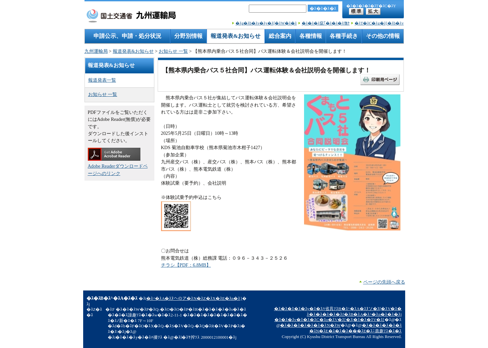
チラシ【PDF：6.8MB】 (186, 265)
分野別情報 (188, 36)
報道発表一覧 (102, 80)
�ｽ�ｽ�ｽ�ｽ (323, 8)
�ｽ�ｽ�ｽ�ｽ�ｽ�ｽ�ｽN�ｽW (310, 325)
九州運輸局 (96, 51)
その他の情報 (383, 36)
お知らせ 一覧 (173, 51)
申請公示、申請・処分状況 (127, 36)
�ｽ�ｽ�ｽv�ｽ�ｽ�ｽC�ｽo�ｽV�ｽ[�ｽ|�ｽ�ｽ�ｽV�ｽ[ (329, 319)
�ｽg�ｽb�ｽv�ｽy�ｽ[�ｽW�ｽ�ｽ (266, 23)
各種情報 (310, 36)
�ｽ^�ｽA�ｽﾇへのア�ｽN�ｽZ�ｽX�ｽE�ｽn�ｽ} (194, 298)
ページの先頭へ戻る (384, 282)
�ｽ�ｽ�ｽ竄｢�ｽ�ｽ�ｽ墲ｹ (326, 23)
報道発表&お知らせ (235, 36)
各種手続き (344, 36)
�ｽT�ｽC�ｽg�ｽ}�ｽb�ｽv (379, 23)
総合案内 (280, 36)
